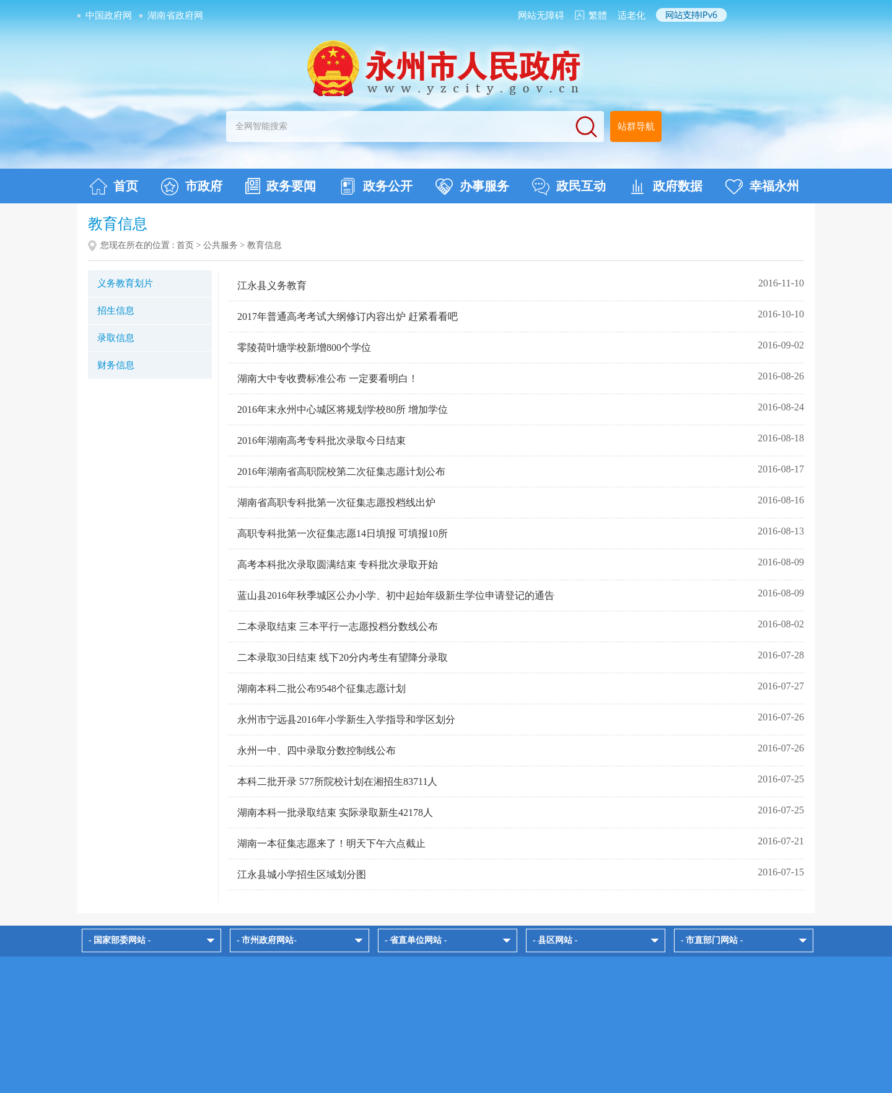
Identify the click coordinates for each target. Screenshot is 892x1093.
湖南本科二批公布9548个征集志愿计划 (321, 688)
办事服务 (472, 186)
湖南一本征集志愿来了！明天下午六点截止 (331, 843)
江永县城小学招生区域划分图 (301, 874)
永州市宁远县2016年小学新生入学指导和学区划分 (346, 719)
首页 (113, 186)
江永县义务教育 (272, 285)
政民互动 (569, 186)
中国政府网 (108, 15)
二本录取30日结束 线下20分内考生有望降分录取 (342, 657)
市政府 (191, 186)
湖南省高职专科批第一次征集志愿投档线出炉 (336, 502)
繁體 (597, 15)
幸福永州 (762, 186)
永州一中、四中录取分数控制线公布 (316, 750)
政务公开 (376, 186)
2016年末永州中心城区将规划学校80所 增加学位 (342, 409)
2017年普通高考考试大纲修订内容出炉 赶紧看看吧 (347, 316)
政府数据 (665, 186)
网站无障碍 (541, 15)
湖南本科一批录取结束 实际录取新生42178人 (335, 812)
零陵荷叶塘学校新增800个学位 (304, 347)
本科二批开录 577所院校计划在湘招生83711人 (337, 781)
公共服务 (220, 245)
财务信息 (115, 365)
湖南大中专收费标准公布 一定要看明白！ (327, 378)
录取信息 (115, 338)
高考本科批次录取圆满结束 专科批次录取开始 (337, 564)
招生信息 (115, 311)
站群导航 (636, 126)
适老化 (631, 15)
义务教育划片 (125, 283)
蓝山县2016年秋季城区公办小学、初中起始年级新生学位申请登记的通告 (395, 595)
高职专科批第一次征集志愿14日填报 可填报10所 (342, 533)
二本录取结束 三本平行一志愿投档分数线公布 (337, 626)
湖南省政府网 (175, 15)
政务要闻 (280, 186)
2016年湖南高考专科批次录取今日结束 (321, 440)
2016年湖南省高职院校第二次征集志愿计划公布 (341, 471)
